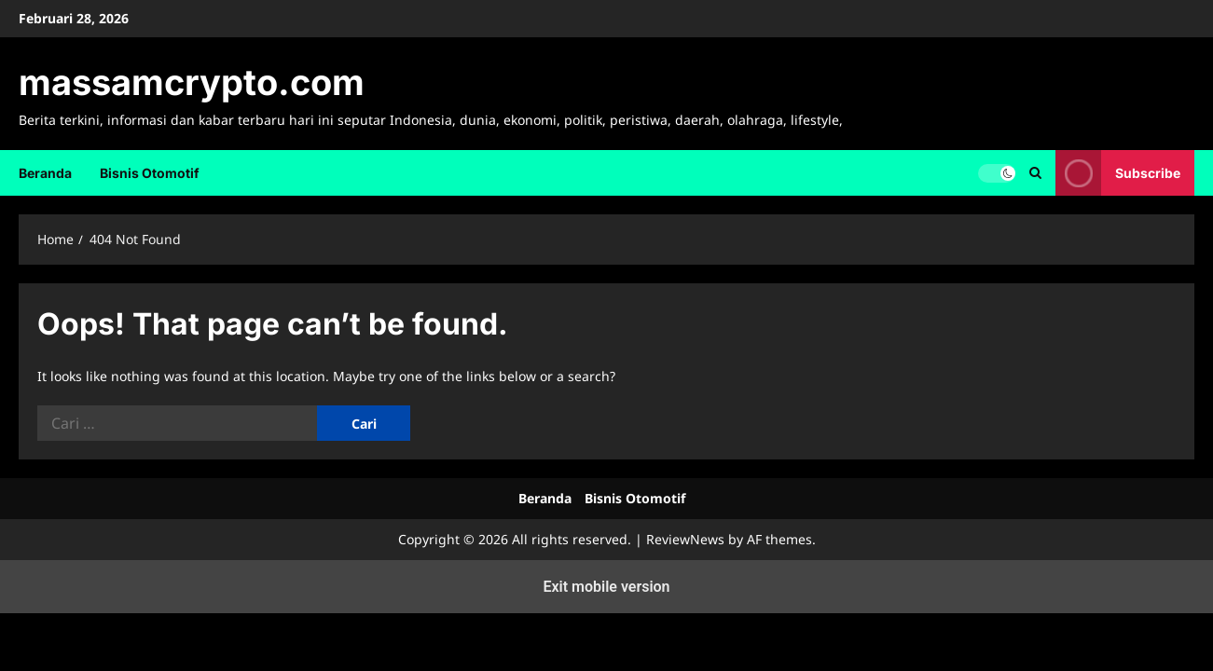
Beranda (45, 173)
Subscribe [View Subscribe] (1117, 173)
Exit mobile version (606, 587)
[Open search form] (1035, 173)
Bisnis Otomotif (150, 173)
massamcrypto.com (192, 82)
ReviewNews (685, 539)
